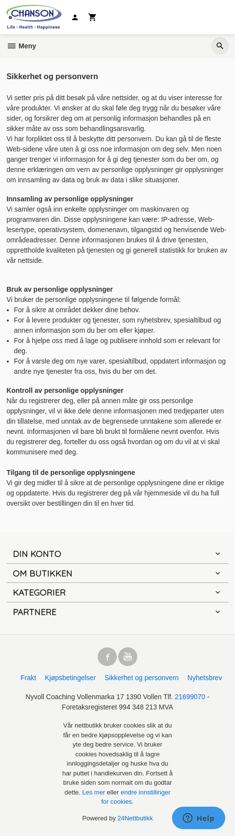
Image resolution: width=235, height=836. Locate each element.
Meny (21, 46)
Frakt (28, 678)
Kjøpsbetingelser (70, 678)
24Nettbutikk (135, 818)
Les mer (94, 792)
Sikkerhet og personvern (142, 678)
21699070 (190, 697)
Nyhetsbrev (205, 678)
